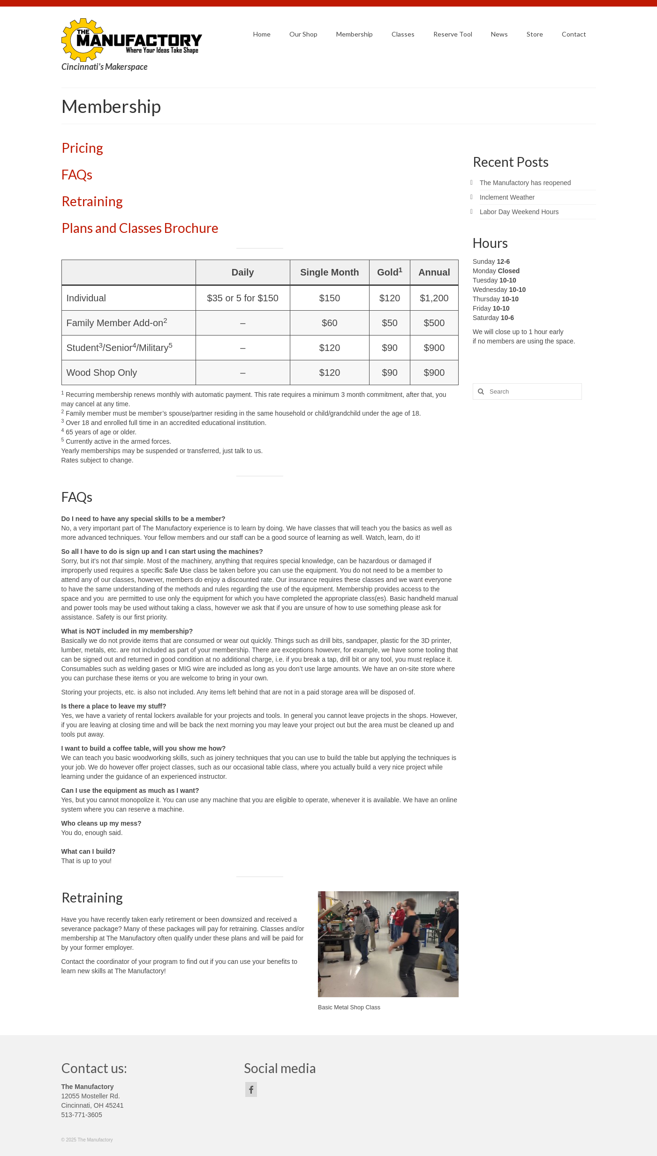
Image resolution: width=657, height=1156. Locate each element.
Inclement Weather (507, 197)
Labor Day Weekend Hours (519, 212)
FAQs (76, 174)
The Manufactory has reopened (525, 182)
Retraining (92, 201)
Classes (141, 228)
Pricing (82, 148)
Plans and (90, 228)
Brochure (191, 228)
